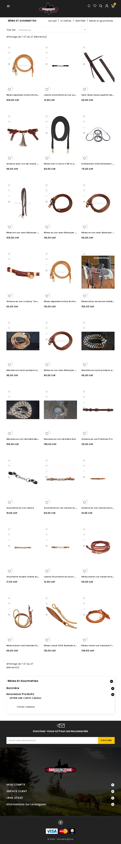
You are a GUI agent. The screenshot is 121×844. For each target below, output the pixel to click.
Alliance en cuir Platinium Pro (97, 439)
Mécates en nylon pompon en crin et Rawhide (30, 370)
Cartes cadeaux (26, 706)
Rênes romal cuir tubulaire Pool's (99, 645)
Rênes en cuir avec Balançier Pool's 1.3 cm (66, 232)
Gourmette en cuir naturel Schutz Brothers (66, 507)
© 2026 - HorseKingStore (60, 839)
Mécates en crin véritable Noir (60, 439)
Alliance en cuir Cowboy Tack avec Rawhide (29, 301)
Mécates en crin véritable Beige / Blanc (27, 439)
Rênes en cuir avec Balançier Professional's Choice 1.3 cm (74, 370)
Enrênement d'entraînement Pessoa (100, 163)
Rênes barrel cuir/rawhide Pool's (23, 645)
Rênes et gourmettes (23, 681)
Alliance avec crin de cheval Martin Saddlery (30, 163)
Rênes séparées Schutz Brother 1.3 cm (26, 95)
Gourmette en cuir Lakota (20, 507)
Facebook (60, 822)
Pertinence (53, 30)
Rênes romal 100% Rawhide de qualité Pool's (67, 645)
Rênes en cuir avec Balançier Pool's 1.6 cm (28, 232)
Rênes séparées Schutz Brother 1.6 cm (64, 301)
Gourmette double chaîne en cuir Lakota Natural (32, 576)
